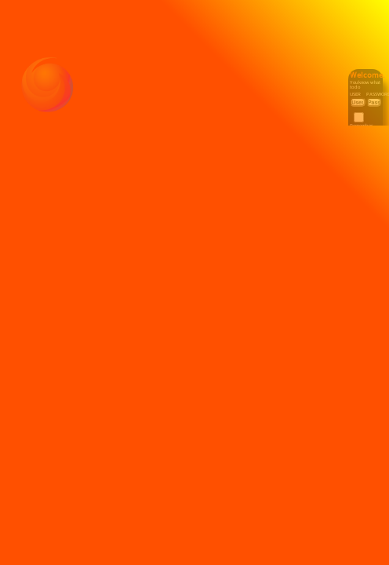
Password (375, 89)
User (357, 89)
